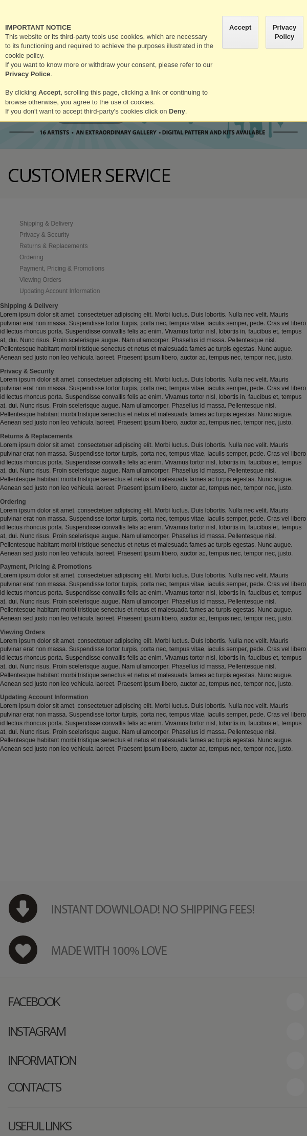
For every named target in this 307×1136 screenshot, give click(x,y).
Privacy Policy (284, 32)
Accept (240, 27)
